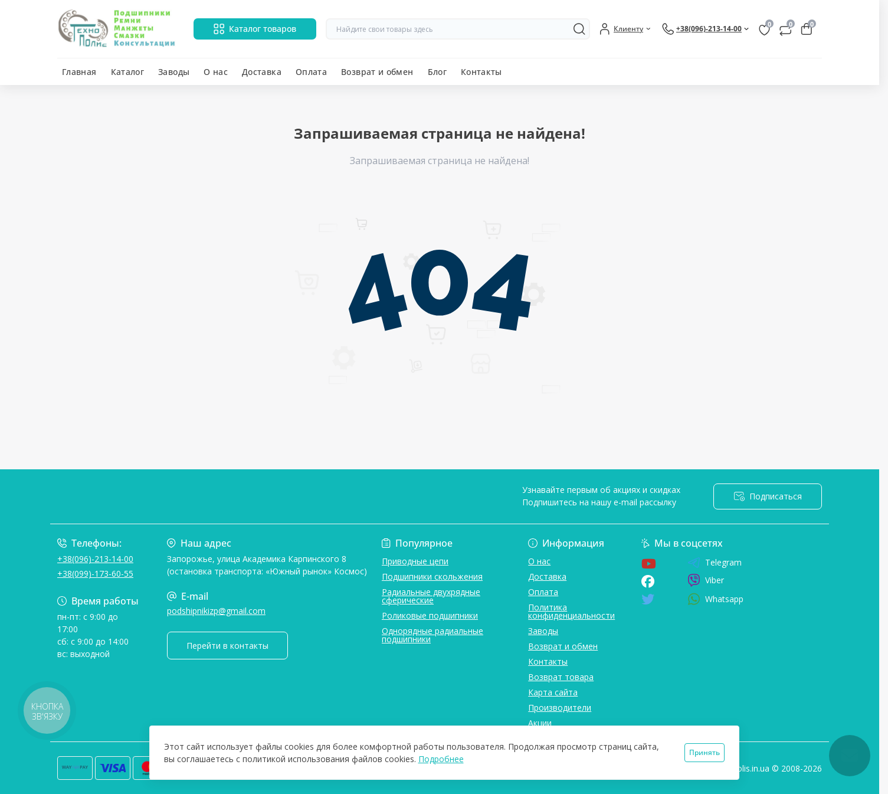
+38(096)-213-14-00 (95, 558)
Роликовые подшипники (430, 615)
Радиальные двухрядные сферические (431, 596)
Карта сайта (553, 692)
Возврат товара (561, 676)
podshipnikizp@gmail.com (216, 610)
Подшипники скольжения (432, 576)
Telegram (714, 562)
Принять (704, 752)
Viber (705, 580)
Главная (79, 71)
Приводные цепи (415, 561)
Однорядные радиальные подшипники (432, 635)
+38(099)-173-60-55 (95, 573)
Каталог (128, 71)
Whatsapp (715, 599)
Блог (437, 71)
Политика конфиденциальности (571, 611)
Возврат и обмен (377, 71)
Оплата (311, 71)
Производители (559, 707)
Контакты (481, 71)
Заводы (173, 71)
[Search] (579, 29)
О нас (216, 71)
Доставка (261, 71)
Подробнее (441, 758)
